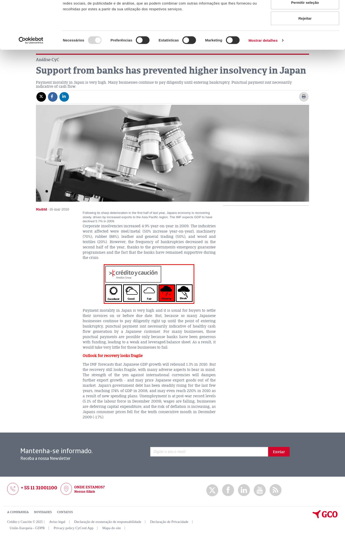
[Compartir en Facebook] (52, 96)
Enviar (279, 452)
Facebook (228, 490)
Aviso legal (57, 522)
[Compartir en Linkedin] (64, 96)
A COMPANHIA (18, 512)
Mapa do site (111, 528)
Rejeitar (304, 44)
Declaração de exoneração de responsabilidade (107, 522)
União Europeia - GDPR (27, 528)
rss (275, 490)
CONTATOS (65, 512)
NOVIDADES (43, 512)
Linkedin (244, 490)
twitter (212, 490)
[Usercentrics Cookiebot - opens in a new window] (31, 66)
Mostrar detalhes (263, 66)
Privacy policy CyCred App (73, 528)
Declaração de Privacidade (169, 522)
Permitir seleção (305, 28)
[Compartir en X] (41, 96)
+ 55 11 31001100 (39, 488)
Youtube (260, 490)
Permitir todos (305, 13)
